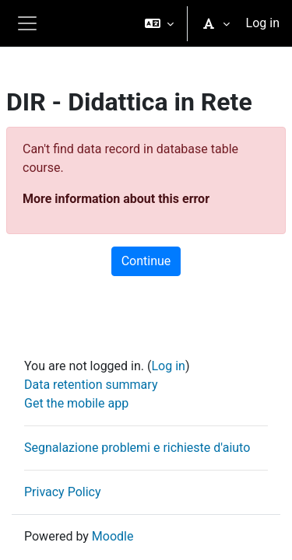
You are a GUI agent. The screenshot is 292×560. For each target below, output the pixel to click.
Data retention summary (90, 384)
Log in (263, 23)
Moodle (113, 536)
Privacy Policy (62, 492)
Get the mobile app (76, 403)
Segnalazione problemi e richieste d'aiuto (137, 447)
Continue (146, 261)
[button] (159, 23)
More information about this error (116, 198)
